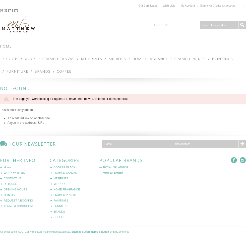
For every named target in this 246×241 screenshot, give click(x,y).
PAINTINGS (222, 58)
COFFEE (64, 71)
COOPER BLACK (21, 58)
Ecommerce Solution (96, 231)
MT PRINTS (91, 58)
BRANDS (42, 71)
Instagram (243, 160)
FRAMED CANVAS (58, 58)
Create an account (224, 5)
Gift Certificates (148, 5)
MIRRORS (117, 58)
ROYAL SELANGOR (115, 167)
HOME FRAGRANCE (150, 58)
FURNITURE (17, 71)
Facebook (234, 160)
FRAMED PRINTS (190, 58)
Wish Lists (169, 5)
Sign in (204, 5)
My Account (187, 5)
